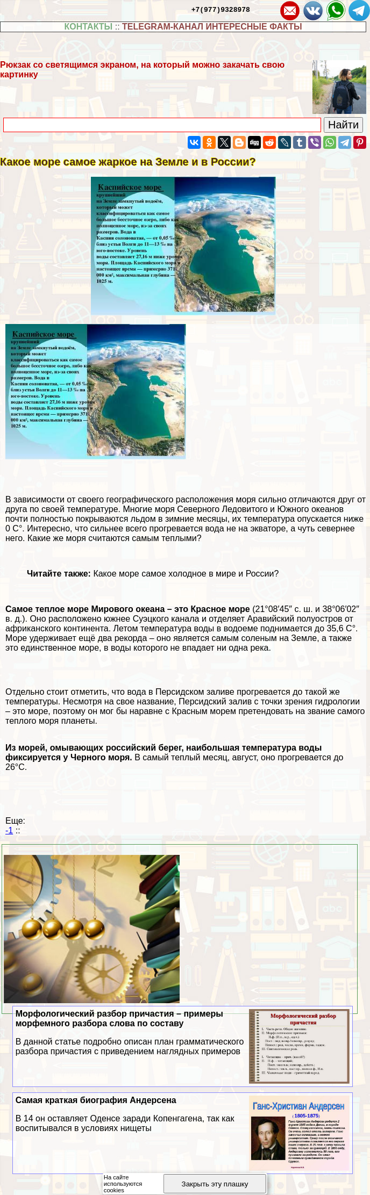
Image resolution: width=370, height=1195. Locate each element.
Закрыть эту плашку (215, 1184)
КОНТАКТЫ (89, 26)
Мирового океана (128, 609)
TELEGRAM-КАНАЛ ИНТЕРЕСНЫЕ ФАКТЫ (212, 26)
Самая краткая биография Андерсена (183, 1114)
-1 (9, 830)
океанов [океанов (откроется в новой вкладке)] (327, 509)
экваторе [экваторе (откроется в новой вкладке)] (268, 528)
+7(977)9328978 (220, 9)
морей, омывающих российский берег (99, 747)
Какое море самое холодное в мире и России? (186, 573)
